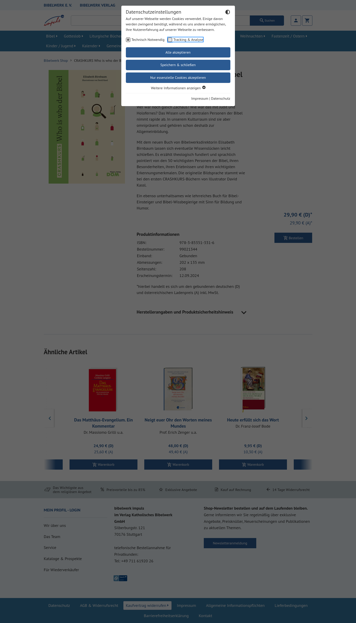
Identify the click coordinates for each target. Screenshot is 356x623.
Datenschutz (220, 98)
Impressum (199, 98)
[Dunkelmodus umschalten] (228, 12)
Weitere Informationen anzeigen (178, 88)
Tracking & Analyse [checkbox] (188, 39)
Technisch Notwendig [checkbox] (148, 39)
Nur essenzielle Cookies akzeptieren (178, 77)
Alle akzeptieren (178, 52)
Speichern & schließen (178, 64)
